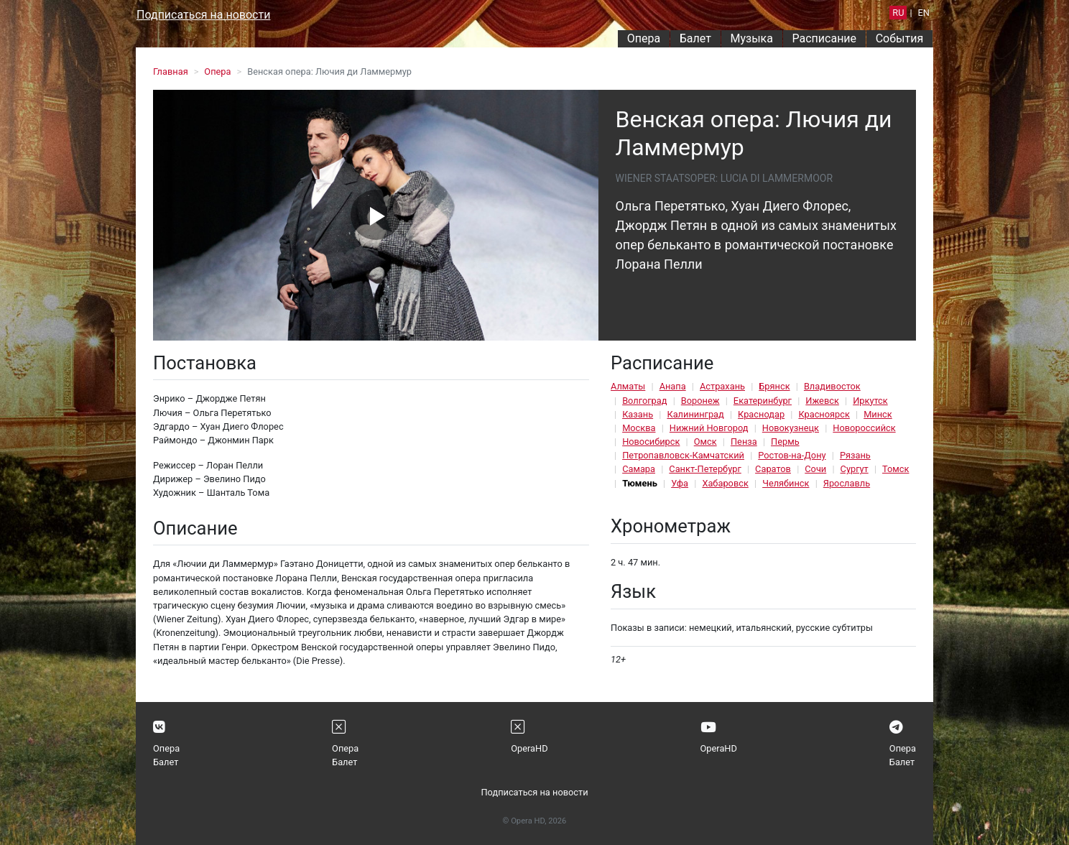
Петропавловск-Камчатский (683, 455)
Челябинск (785, 483)
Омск (705, 441)
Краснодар (761, 414)
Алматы (628, 386)
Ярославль (846, 483)
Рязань (855, 455)
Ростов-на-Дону (791, 455)
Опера (643, 38)
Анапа (673, 386)
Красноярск (823, 414)
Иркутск (870, 400)
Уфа (679, 483)
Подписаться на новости (203, 15)
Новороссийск (864, 427)
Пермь (785, 441)
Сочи (815, 468)
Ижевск (822, 400)
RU (898, 12)
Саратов (773, 468)
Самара (638, 468)
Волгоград (644, 400)
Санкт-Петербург (705, 468)
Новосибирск (651, 441)
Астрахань (722, 386)
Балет (695, 38)
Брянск (774, 386)
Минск (878, 414)
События (900, 38)
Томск (895, 468)
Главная (170, 71)
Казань (637, 414)
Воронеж (700, 400)
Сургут (855, 468)
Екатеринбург (763, 400)
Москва (638, 427)
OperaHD (529, 748)
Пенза (744, 441)
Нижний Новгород (709, 427)
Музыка (751, 38)
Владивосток (832, 386)
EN (924, 12)
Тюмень (639, 483)
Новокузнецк (790, 427)
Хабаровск (725, 483)
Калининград (695, 414)
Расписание (824, 38)
